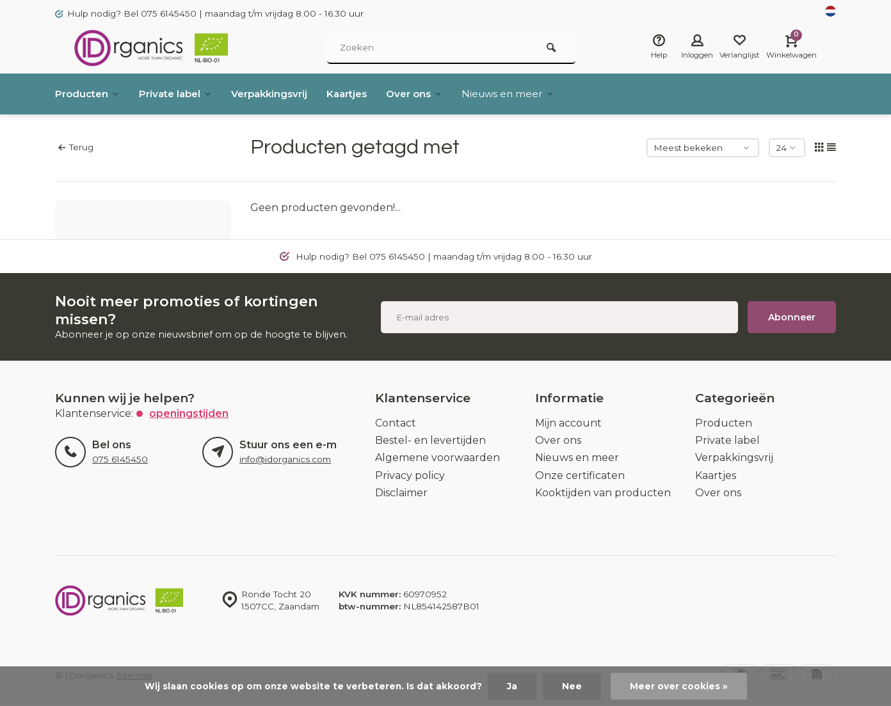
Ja (512, 686)
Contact (395, 423)
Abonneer (791, 317)
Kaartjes (363, 94)
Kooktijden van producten (603, 493)
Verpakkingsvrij (281, 94)
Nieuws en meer (532, 94)
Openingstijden (189, 413)
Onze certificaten (580, 475)
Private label (182, 94)
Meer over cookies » (679, 686)
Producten (89, 94)
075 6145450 (120, 459)
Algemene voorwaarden (437, 457)
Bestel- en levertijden (430, 440)
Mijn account (568, 423)
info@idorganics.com (285, 459)
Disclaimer (401, 493)
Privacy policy (410, 475)
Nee (572, 686)
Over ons (435, 94)
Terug (75, 147)
